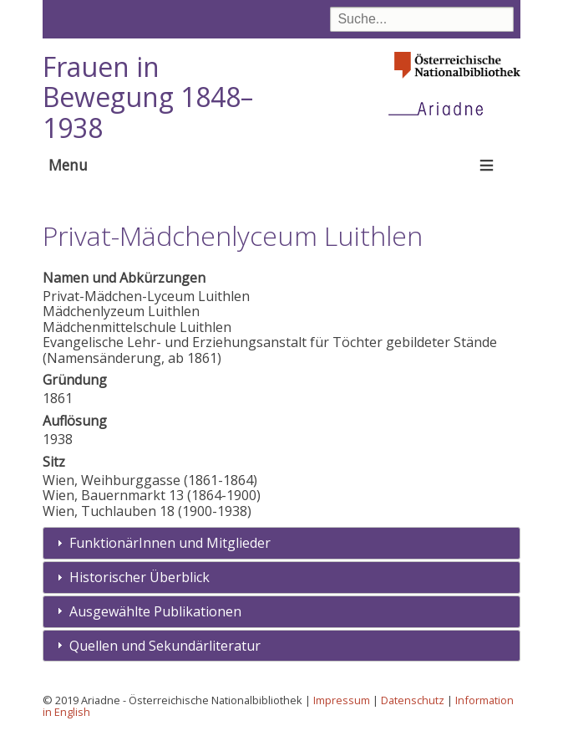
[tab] (282, 543)
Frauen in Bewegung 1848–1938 (148, 97)
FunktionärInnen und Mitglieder (170, 543)
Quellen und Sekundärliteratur (165, 645)
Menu (68, 165)
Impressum (341, 700)
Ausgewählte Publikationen (155, 611)
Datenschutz (412, 700)
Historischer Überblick (139, 577)
